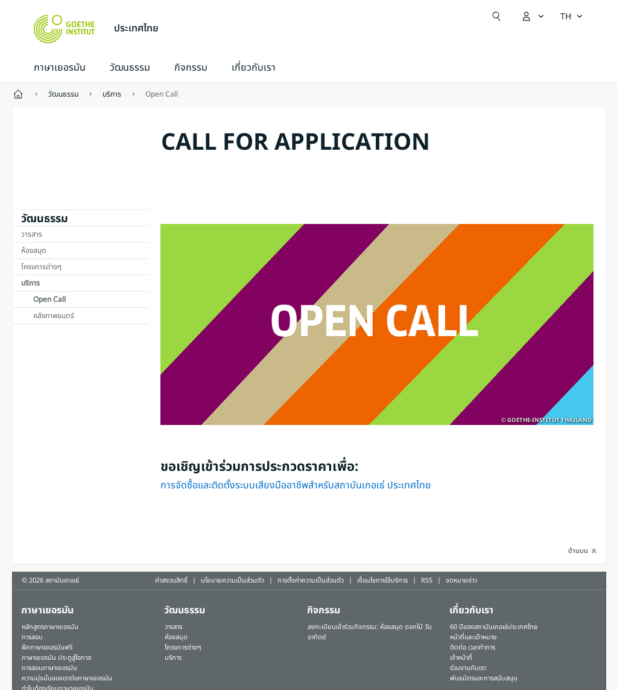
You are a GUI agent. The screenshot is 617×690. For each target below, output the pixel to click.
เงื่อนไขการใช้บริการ (382, 580)
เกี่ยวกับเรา (254, 67)
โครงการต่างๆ (41, 266)
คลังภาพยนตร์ (53, 315)
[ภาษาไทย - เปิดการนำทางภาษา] (572, 17)
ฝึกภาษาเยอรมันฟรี (47, 647)
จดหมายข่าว (461, 580)
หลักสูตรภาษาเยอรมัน (50, 627)
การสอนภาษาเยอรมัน (49, 668)
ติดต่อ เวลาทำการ (472, 647)
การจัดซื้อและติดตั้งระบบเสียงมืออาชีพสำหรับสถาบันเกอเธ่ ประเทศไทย (295, 485)
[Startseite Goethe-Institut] (64, 28)
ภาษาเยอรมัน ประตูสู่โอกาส (56, 658)
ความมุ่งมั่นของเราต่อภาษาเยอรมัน (67, 678)
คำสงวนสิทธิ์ (171, 580)
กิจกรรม (323, 610)
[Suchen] (496, 16)
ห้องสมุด (33, 250)
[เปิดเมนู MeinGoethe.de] (532, 16)
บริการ (30, 283)
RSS (426, 580)
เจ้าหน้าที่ (461, 658)
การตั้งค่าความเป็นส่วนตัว (310, 580)
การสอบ (32, 637)
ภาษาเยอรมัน (60, 67)
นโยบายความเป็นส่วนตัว (232, 580)
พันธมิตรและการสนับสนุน (483, 678)
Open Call (49, 299)
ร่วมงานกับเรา (468, 668)
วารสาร (31, 234)
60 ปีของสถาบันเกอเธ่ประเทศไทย (494, 627)
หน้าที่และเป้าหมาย (473, 637)
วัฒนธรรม (130, 67)
